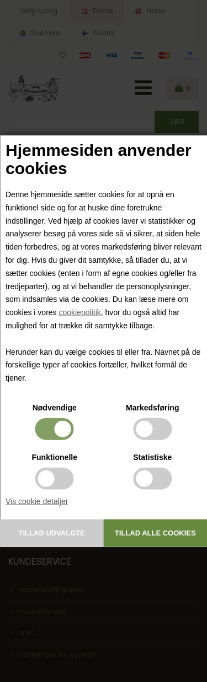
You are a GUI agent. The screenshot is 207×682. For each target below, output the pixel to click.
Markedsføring (152, 407)
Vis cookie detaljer (37, 501)
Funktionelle (54, 457)
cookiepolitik (79, 312)
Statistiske (152, 457)
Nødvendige (55, 407)
